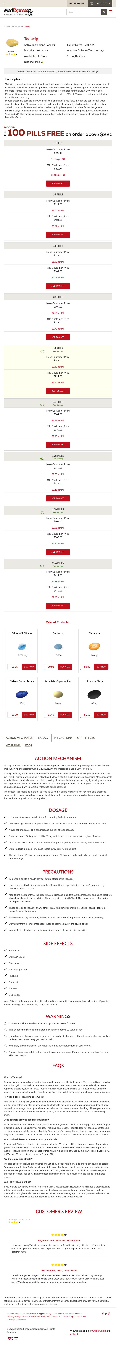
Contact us (80, 1317)
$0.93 (87, 666)
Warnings (13, 745)
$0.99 (15, 714)
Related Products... (58, 622)
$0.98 (51, 666)
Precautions (63, 737)
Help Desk (45, 1317)
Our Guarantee (75, 1314)
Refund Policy (29, 1314)
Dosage (43, 737)
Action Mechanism (20, 737)
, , (59, 1240)
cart (102, 3)
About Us (56, 1317)
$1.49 (51, 714)
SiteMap (11, 1320)
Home (10, 1314)
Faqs (28, 745)
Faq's (17, 1314)
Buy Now (29, 667)
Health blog (68, 1317)
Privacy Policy (14, 1317)
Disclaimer (21, 1320)
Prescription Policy (31, 1317)
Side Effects (86, 737)
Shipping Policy (44, 1314)
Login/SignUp (76, 3)
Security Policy (60, 1314)
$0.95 (15, 666)
